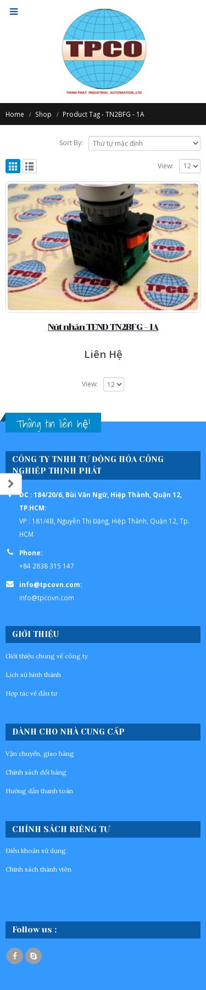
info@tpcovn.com (46, 597)
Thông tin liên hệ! (53, 424)
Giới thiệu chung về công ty (46, 656)
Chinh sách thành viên (38, 869)
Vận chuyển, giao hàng (39, 753)
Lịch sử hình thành (33, 674)
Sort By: (71, 142)
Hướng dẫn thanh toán (39, 791)
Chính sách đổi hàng (35, 772)
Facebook (15, 956)
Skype (33, 956)
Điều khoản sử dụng (35, 850)
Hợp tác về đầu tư (31, 693)
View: (166, 165)
